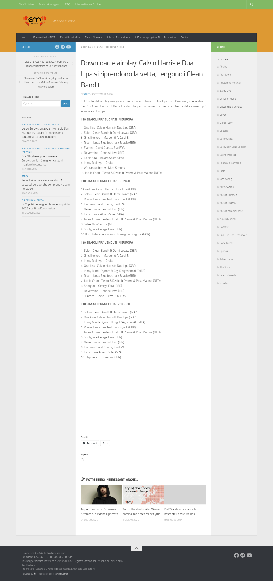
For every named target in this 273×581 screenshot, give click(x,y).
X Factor (224, 283)
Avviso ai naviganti (49, 4)
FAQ (67, 4)
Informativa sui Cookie (88, 4)
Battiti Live (225, 90)
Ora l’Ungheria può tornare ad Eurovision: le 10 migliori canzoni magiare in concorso (42, 160)
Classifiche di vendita (109, 47)
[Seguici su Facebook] (57, 47)
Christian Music (228, 98)
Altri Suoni (225, 74)
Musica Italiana (228, 203)
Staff (86, 94)
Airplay (86, 47)
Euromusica (28, 200)
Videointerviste (228, 275)
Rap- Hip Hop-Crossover (233, 235)
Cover (223, 114)
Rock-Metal (226, 243)
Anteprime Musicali (230, 82)
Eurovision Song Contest (36, 124)
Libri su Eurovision (117, 37)
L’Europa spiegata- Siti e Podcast (154, 37)
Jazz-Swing (226, 178)
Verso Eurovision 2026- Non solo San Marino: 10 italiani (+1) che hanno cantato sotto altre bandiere (45, 132)
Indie (222, 170)
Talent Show (92, 37)
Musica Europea (61, 148)
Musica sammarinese (231, 211)
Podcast (224, 227)
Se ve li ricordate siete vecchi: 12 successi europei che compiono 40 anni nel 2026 (46, 184)
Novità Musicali (228, 219)
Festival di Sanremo (230, 162)
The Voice (225, 267)
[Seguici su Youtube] (68, 47)
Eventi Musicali (68, 37)
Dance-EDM (226, 122)
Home (24, 37)
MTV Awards (227, 186)
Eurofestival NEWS (44, 37)
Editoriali (224, 130)
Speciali (56, 124)
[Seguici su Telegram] (63, 47)
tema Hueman (61, 573)
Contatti (185, 37)
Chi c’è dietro (26, 4)
